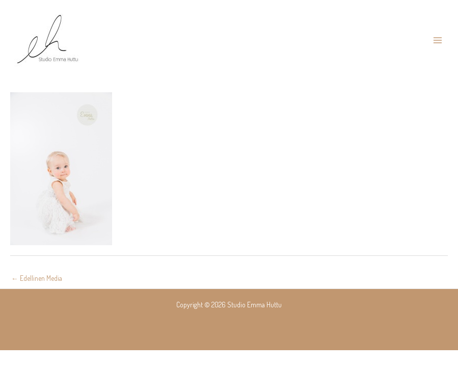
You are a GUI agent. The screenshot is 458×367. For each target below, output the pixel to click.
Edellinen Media (36, 278)
